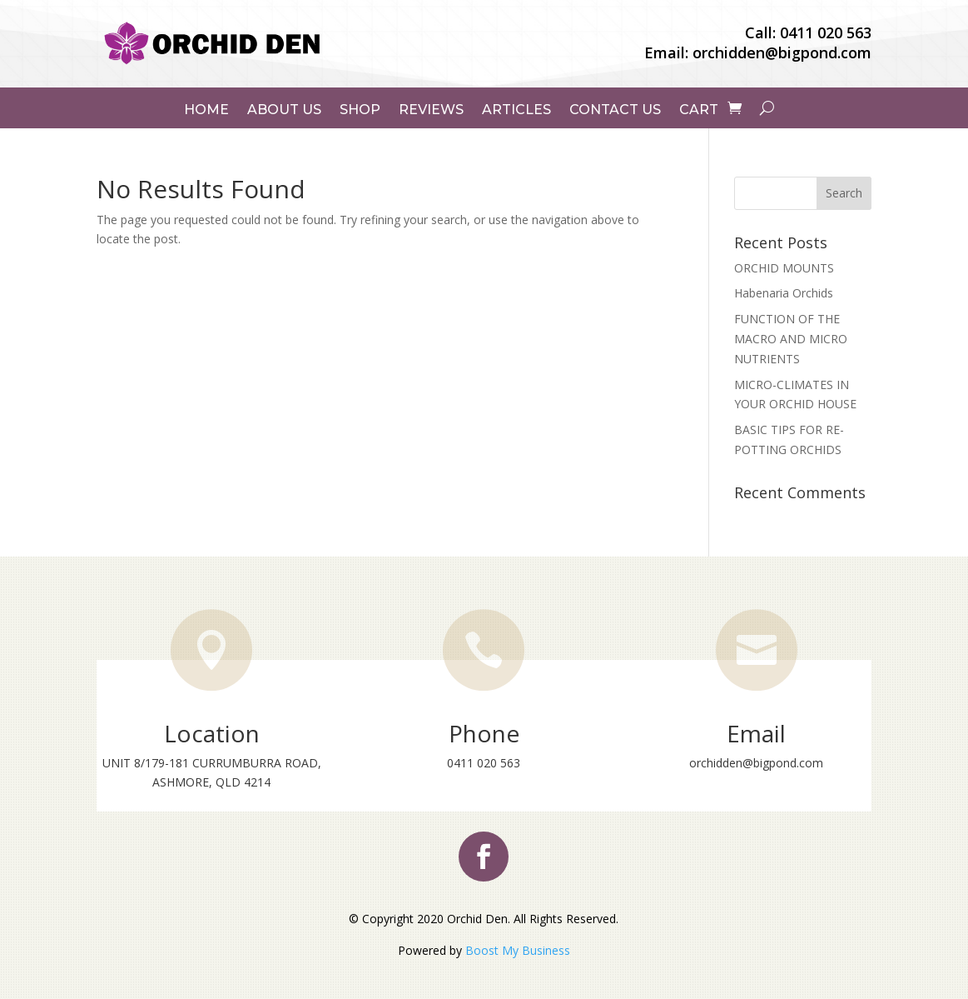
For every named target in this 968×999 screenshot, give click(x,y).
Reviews (431, 110)
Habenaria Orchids (783, 293)
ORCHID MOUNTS (784, 268)
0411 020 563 (825, 32)
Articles (516, 110)
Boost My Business (517, 950)
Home (206, 110)
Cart (698, 110)
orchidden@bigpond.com (781, 52)
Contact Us (615, 110)
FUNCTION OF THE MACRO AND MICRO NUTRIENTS (790, 339)
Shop (360, 110)
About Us (284, 110)
